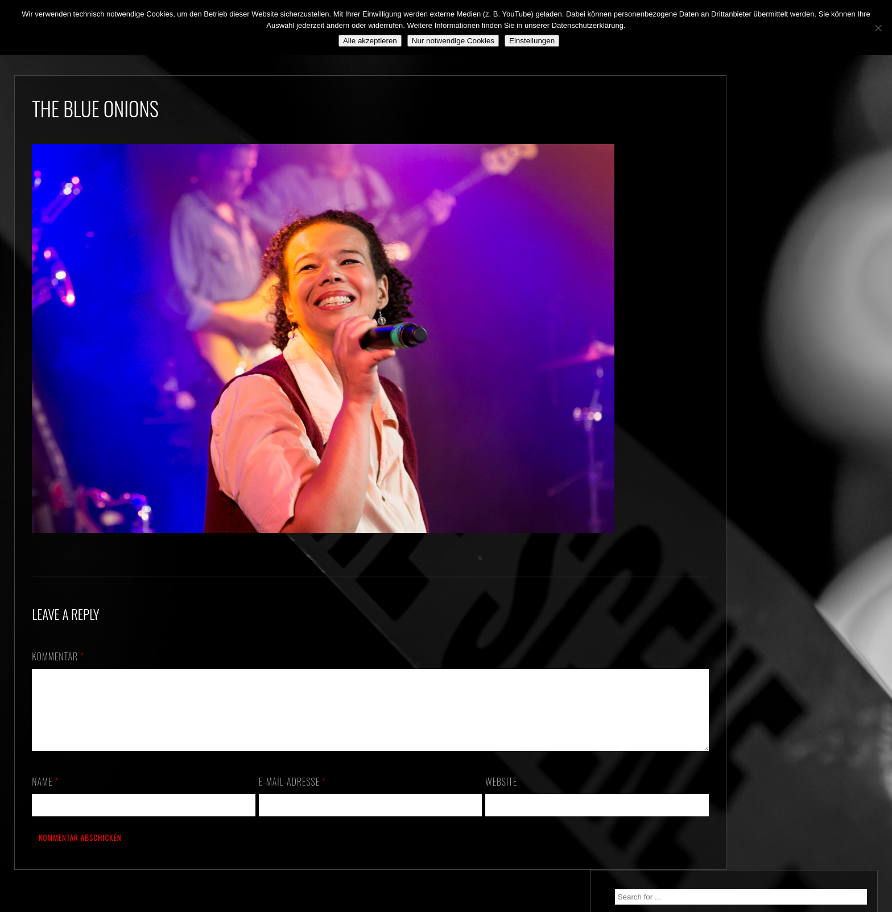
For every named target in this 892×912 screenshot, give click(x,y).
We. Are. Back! (755, 237)
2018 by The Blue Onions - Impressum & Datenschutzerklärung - (446, 905)
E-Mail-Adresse (282, 795)
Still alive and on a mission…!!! (784, 257)
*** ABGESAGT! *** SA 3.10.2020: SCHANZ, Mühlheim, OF (791, 285)
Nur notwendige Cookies (453, 40)
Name (45, 795)
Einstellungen (532, 40)
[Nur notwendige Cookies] (877, 28)
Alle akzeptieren (370, 40)
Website (481, 795)
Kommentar (58, 656)
